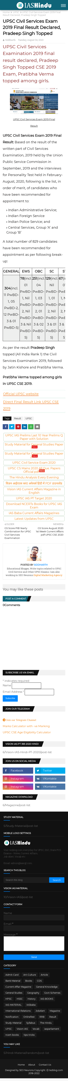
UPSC (16, 12)
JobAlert (40, 1013)
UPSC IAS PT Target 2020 (34, 498)
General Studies (13, 995)
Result (17, 418)
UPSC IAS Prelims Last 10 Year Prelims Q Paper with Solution (34, 437)
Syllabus (30, 1025)
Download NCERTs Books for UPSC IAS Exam (34, 505)
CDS (39, 983)
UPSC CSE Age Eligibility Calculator (27, 732)
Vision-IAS (22, 1031)
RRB (42, 1019)
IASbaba (31, 1007)
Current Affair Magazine (18, 989)
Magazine (55, 1013)
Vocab (36, 1031)
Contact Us (45, 1067)
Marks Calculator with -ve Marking (26, 726)
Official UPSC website (21, 394)
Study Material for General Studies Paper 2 (34, 455)
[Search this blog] (26, 880)
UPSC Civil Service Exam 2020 (34, 462)
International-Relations (18, 1013)
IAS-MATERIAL (13, 1007)
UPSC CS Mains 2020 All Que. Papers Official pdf (34, 470)
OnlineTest (29, 1019)
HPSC (8, 1001)
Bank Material (12, 983)
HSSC (20, 1001)
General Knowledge (46, 989)
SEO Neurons (26, 1073)
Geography (33, 995)
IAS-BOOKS (46, 1001)
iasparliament (51, 1031)
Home (6, 12)
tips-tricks (29, 1037)
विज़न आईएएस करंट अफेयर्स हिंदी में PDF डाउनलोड (34, 483)
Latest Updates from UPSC (34, 518)
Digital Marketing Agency (47, 575)
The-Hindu (46, 1025)
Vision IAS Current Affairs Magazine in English (34, 491)
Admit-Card (11, 977)
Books (28, 983)
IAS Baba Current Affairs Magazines (34, 513)
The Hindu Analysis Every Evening (34, 477)
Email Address (14, 691)
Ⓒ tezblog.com (54, 1073)
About (31, 1067)
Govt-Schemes (52, 995)
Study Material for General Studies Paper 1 (34, 446)
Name (7, 685)
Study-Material (13, 1025)
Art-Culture (29, 977)
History (32, 1001)
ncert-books (12, 1037)
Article (44, 977)
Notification (11, 1019)
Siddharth (10, 39)
